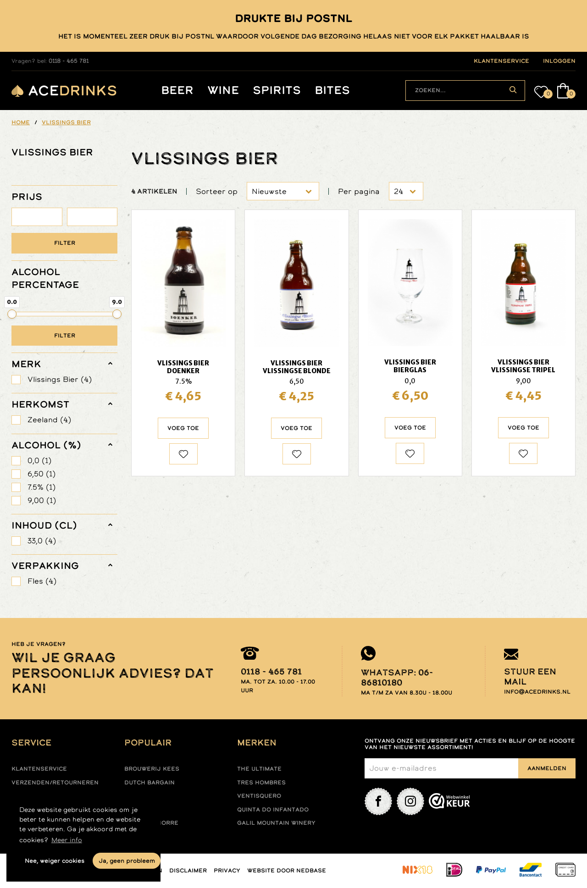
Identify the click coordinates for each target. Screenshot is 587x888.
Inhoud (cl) (44, 525)
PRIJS (26, 196)
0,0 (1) (39, 460)
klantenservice (501, 61)
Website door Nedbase (286, 870)
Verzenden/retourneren (55, 782)
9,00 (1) (42, 500)
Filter (64, 243)
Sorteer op (217, 191)
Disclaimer (188, 870)
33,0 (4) (42, 540)
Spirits (277, 90)
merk (26, 364)
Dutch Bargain (149, 782)
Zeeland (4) (49, 419)
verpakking (45, 565)
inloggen (559, 61)
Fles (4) (42, 581)
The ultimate (259, 768)
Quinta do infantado (273, 809)
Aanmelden (546, 768)
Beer (177, 90)
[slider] (12, 314)
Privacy (227, 870)
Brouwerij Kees (151, 768)
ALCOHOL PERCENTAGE (45, 278)
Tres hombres (261, 782)
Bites (332, 90)
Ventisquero (259, 796)
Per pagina (359, 191)
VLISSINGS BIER (52, 152)
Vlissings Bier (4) (60, 379)
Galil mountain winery (276, 823)
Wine (223, 90)
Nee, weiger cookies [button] (54, 861)
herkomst (40, 404)
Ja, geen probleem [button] (127, 861)
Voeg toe (183, 428)
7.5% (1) (41, 487)
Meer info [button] (66, 839)
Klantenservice (39, 768)
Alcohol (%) (46, 445)
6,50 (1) (41, 473)
